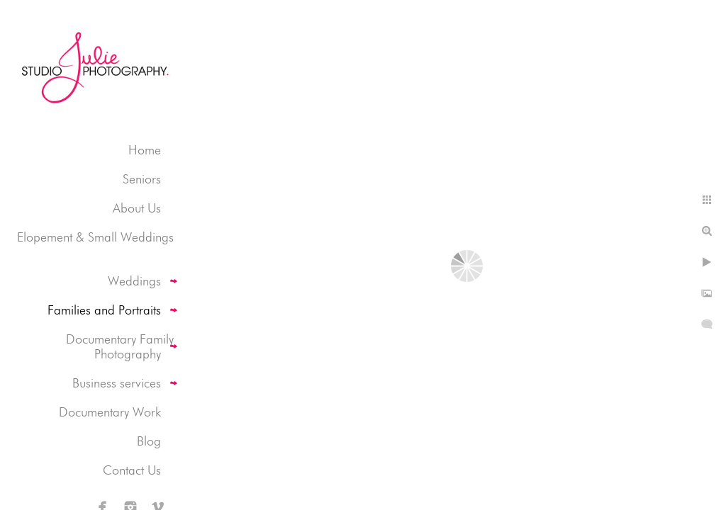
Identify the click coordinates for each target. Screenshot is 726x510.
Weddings (134, 280)
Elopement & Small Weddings (95, 237)
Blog (149, 441)
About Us (137, 207)
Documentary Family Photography (120, 346)
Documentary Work (110, 411)
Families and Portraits (104, 309)
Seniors (142, 178)
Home (144, 149)
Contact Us (132, 470)
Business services (116, 382)
